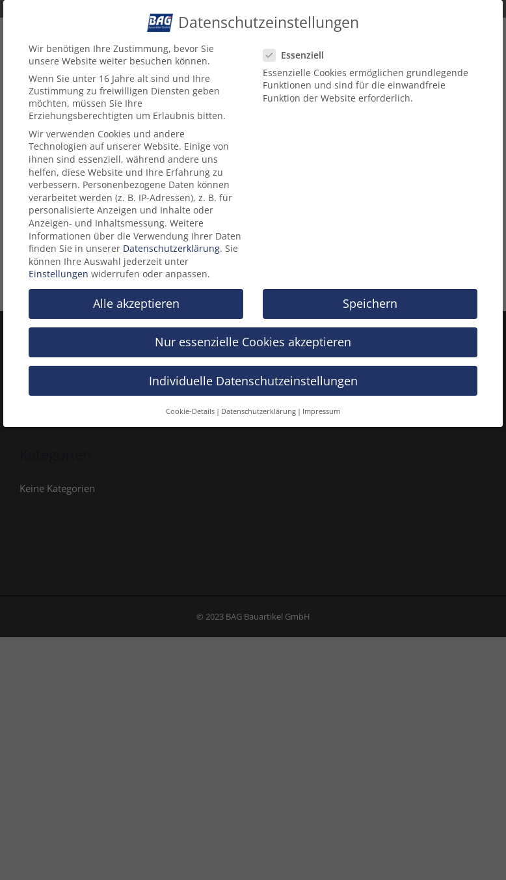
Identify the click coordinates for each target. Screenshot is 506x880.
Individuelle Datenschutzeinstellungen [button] (253, 377)
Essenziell (299, 52)
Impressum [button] (321, 408)
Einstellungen (58, 270)
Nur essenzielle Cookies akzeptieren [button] (253, 338)
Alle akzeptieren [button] (136, 300)
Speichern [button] (370, 300)
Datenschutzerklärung (171, 245)
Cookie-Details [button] (190, 408)
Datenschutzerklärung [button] (258, 408)
